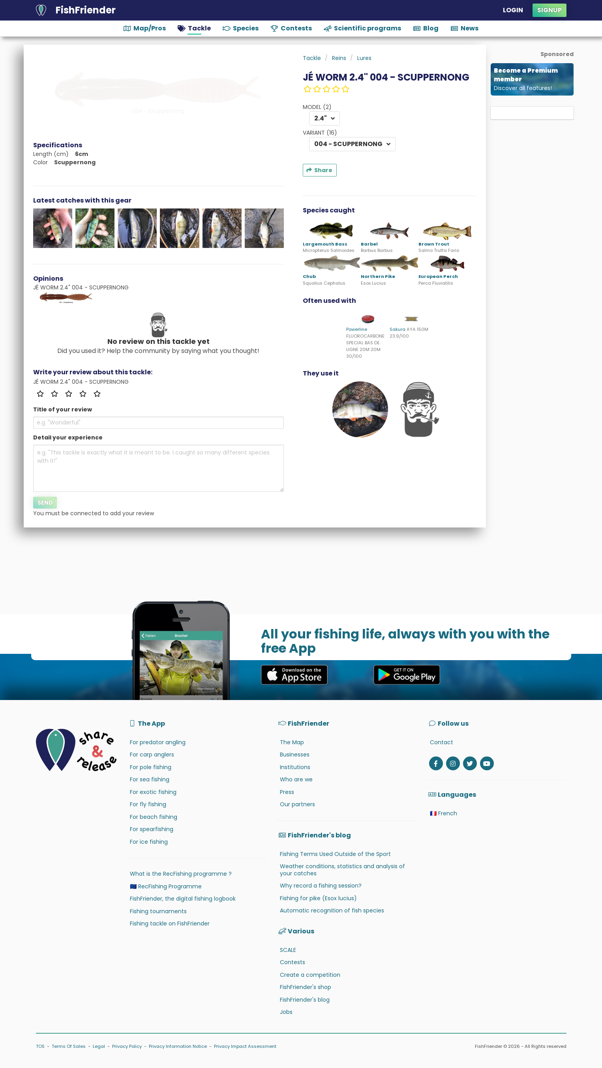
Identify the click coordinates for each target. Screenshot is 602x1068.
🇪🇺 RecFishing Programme (166, 886)
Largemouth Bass (325, 244)
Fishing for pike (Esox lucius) (318, 898)
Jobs (286, 1012)
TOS (40, 1046)
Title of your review (62, 409)
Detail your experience (68, 437)
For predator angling (158, 742)
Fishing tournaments (158, 911)
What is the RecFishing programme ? (181, 874)
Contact (441, 742)
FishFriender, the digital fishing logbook (183, 899)
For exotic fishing (153, 792)
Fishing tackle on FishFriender (170, 923)
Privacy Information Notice (178, 1046)
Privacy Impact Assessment (245, 1046)
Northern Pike (378, 276)
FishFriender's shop (305, 987)
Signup (549, 10)
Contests (292, 962)
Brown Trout (433, 244)
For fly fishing (148, 804)
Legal (99, 1046)
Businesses (294, 754)
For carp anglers (152, 754)
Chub (309, 276)
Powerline (356, 329)
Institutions (295, 767)
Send (45, 503)
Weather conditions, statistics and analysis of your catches (342, 869)
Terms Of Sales (69, 1046)
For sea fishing (149, 779)
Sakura (397, 329)
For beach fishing (153, 817)
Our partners (297, 804)
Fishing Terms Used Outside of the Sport (335, 854)
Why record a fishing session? (321, 886)
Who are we (296, 779)
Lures (364, 58)
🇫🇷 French (443, 813)
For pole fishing (150, 767)
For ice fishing (149, 842)
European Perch (438, 276)
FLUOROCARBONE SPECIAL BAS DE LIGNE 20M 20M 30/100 (365, 346)
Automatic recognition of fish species (332, 910)
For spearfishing (151, 829)
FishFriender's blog (305, 1000)
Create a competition (310, 975)
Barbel (369, 244)
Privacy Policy (127, 1046)
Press (287, 792)
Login (513, 10)
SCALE (288, 950)
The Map (292, 742)
